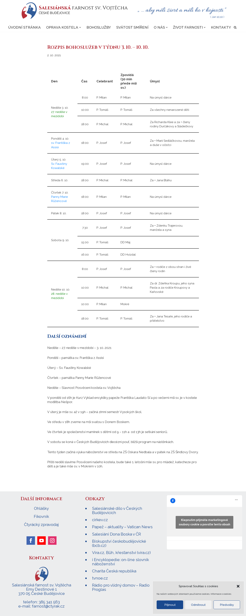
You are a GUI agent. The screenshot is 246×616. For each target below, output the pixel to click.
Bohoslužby (98, 27)
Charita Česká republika (114, 571)
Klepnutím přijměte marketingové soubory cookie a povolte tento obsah (204, 522)
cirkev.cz (100, 519)
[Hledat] (235, 27)
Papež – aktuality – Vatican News (122, 526)
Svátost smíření (132, 27)
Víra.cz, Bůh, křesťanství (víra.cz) (121, 552)
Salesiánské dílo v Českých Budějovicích (117, 510)
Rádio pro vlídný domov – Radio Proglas (121, 587)
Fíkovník (41, 516)
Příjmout (170, 605)
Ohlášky (41, 508)
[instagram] (52, 540)
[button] (238, 586)
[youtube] (41, 540)
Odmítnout (198, 605)
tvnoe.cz (100, 578)
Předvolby (227, 605)
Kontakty (221, 27)
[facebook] (31, 540)
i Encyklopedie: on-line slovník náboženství (120, 561)
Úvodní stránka (24, 27)
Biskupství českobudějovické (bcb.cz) (119, 543)
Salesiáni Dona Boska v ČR (116, 534)
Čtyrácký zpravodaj (41, 524)
